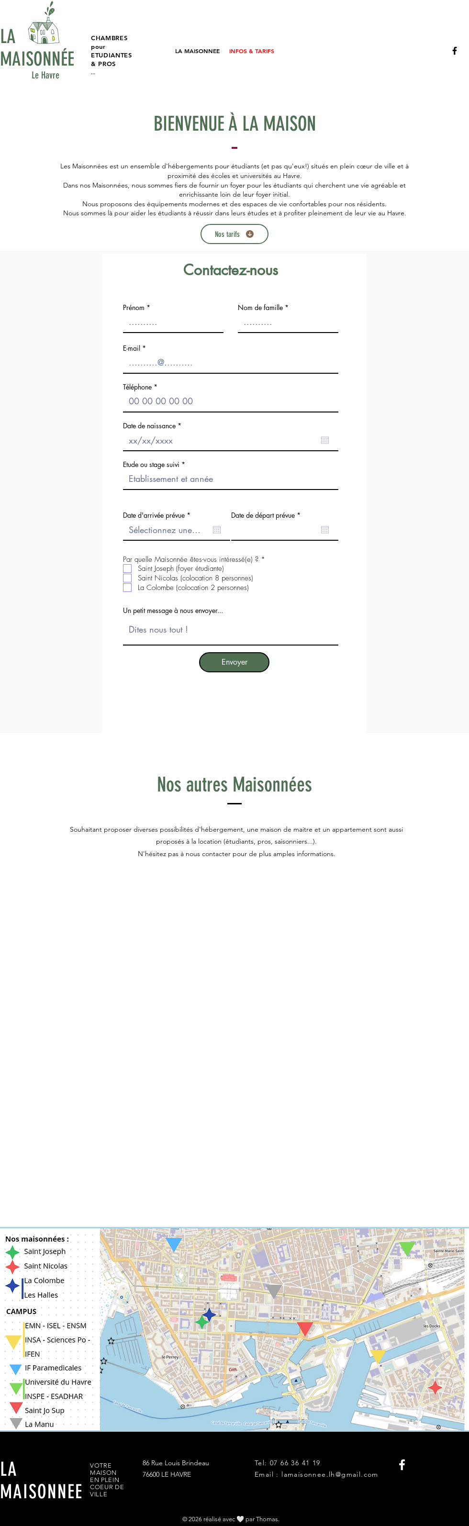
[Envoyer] (234, 662)
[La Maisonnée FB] (454, 50)
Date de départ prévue (267, 515)
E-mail (131, 348)
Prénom (134, 307)
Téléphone (137, 387)
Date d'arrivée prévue (158, 515)
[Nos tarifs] (234, 234)
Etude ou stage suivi (151, 464)
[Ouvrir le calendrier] (325, 440)
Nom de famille (260, 307)
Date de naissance (154, 426)
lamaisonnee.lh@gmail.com (330, 1474)
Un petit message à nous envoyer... (173, 610)
